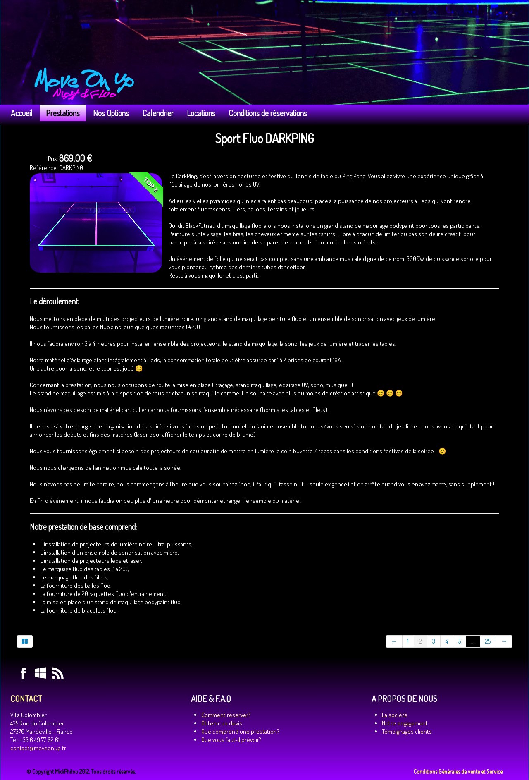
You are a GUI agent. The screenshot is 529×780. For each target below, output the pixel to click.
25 (488, 641)
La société (394, 715)
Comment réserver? (225, 715)
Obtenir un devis (221, 723)
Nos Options (111, 113)
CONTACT (26, 698)
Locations (201, 113)
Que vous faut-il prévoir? (231, 740)
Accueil (22, 113)
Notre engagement (405, 723)
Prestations (63, 113)
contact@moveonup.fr (38, 748)
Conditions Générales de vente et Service (458, 771)
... (473, 641)
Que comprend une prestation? (240, 731)
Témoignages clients (407, 731)
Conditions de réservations (268, 113)
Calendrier (158, 113)
